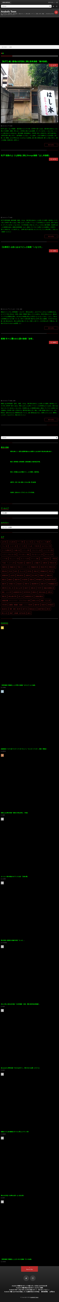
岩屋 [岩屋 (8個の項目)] (28, 575)
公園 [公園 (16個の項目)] (44, 563)
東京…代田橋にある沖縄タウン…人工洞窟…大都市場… (24, 472)
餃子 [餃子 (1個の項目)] (25, 609)
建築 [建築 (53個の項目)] (17, 579)
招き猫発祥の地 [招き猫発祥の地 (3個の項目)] (50, 579)
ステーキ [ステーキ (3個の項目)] (21, 546)
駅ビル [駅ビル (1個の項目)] (4, 613)
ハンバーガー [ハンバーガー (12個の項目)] (48, 550)
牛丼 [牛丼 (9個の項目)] (39, 588)
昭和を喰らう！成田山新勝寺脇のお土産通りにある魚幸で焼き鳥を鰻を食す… (31, 451)
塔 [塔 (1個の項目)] (10, 571)
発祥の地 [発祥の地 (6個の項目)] (42, 592)
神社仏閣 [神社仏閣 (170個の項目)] (12, 596)
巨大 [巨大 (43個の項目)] (34, 575)
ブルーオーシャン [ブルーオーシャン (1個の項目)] (37, 554)
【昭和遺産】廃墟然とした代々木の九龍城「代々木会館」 (16, 1259)
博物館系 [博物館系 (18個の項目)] (34, 567)
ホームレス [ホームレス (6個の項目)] (49, 554)
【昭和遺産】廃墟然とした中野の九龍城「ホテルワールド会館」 (18, 685)
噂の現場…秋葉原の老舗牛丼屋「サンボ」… (13, 940)
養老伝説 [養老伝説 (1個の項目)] (32, 609)
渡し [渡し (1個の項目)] (11, 588)
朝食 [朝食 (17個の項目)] (43, 584)
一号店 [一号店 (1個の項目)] (54, 558)
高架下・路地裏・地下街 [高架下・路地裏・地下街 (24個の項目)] (17, 613)
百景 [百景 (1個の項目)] (50, 592)
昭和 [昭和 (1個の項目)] (27, 584)
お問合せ (52, 1291)
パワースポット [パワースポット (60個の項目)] (23, 554)
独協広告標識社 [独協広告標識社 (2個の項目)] (49, 588)
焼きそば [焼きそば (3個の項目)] (19, 588)
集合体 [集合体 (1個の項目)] (4, 609)
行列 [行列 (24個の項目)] (4, 604)
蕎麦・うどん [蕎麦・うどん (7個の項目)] (45, 600)
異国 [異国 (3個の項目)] (34, 592)
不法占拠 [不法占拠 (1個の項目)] (20, 563)
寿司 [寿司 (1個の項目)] (51, 571)
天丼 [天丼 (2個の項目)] (29, 571)
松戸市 (54, 65)
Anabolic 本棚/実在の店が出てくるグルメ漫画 (30, 1287)
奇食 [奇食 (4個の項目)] (36, 571)
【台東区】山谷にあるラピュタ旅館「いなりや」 (22, 247)
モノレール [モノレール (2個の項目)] (25, 558)
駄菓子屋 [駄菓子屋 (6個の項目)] (41, 609)
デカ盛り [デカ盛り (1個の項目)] (16, 550)
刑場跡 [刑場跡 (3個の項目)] (12, 567)
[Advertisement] (29, 31)
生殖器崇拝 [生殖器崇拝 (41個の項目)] (17, 592)
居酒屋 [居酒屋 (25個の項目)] (5, 575)
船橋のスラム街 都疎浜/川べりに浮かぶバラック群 (14, 1131)
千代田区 (5, 942)
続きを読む (51, 144)
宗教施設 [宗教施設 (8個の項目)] (43, 571)
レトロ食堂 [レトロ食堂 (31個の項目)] (45, 558)
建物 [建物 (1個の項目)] (10, 579)
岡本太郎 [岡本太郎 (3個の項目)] (20, 575)
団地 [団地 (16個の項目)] (4, 571)
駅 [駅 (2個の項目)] (48, 609)
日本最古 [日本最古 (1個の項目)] (11, 584)
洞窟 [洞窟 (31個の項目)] (4, 588)
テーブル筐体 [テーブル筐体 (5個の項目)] (6, 550)
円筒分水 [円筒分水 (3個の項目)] (52, 563)
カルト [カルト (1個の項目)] (28, 542)
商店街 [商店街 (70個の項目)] (44, 567)
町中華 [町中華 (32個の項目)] (27, 592)
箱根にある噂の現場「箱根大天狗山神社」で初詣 (14, 812)
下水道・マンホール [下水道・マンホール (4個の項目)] (8, 563)
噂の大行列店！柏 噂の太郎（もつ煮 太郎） (13, 1195)
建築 (11, 400)
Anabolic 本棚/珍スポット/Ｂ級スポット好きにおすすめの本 (29, 1286)
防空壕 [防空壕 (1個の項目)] (50, 604)
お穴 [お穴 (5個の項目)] (4, 542)
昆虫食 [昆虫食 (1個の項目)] (20, 584)
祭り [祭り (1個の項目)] (21, 596)
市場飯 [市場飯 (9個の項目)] (42, 575)
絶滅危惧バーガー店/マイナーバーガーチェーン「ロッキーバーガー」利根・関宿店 (23, 749)
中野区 (4, 687)
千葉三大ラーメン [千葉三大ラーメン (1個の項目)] (23, 567)
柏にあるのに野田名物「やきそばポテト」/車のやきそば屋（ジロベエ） (20, 1068)
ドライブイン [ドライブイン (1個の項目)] (36, 550)
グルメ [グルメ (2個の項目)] (4, 546)
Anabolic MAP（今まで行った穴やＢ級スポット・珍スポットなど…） (29, 1289)
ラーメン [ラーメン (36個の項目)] (34, 558)
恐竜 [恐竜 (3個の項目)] (32, 579)
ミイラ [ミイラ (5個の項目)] (4, 558)
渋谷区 (4, 1261)
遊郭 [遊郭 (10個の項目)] (36, 604)
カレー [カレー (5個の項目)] (36, 542)
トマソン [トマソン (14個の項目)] (25, 550)
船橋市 (54, 342)
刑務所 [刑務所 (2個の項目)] (4, 567)
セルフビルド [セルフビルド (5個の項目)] (46, 546)
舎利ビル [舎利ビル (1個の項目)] (35, 600)
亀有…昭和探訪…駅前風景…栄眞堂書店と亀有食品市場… (25, 461)
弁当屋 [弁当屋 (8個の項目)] (24, 579)
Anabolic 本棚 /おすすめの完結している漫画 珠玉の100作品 (21, 1291)
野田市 (4, 751)
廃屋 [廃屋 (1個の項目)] (4, 579)
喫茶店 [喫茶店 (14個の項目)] (52, 567)
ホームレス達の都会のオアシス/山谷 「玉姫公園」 (14, 876)
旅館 (11, 125)
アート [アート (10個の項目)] (20, 542)
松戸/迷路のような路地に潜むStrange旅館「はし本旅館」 (26, 155)
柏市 (4, 1006)
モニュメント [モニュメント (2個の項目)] (14, 558)
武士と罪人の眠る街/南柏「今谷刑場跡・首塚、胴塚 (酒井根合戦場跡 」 (20, 1004)
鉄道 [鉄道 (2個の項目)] (44, 604)
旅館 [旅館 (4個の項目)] (4, 584)
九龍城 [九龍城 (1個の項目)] (28, 563)
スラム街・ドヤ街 (14, 309)
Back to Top (29, 1269)
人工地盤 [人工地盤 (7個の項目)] (36, 563)
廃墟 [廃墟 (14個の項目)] (49, 575)
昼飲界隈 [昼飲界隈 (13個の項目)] (35, 584)
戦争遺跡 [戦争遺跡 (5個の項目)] (39, 579)
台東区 (54, 251)
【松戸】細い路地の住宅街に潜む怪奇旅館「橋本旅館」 (25, 61)
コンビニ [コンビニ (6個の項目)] (13, 546)
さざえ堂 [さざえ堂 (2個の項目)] (11, 542)
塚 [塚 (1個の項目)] (15, 571)
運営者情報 (44, 1291)
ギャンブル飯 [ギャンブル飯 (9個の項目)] (45, 542)
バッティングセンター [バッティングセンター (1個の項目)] (9, 554)
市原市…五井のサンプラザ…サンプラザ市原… (22, 492)
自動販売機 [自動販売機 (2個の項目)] (39, 596)
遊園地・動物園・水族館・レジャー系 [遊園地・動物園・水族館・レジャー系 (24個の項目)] (20, 604)
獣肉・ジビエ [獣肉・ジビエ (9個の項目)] (6, 592)
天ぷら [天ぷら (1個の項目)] (22, 571)
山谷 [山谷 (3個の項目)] (12, 575)
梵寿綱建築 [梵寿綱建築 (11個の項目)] (52, 584)
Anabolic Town (8, 11)
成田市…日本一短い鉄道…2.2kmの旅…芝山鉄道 (23, 482)
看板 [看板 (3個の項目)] (4, 596)
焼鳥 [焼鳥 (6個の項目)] (33, 588)
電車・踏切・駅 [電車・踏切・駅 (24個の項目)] (15, 609)
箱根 (4, 815)
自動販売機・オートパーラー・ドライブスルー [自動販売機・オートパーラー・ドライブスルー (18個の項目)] (16, 600)
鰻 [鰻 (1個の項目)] (29, 613)
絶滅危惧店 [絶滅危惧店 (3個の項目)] (29, 596)
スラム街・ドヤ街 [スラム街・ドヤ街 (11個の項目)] (33, 546)
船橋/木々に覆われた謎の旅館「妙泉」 (17, 338)
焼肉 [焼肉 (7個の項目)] (26, 588)
